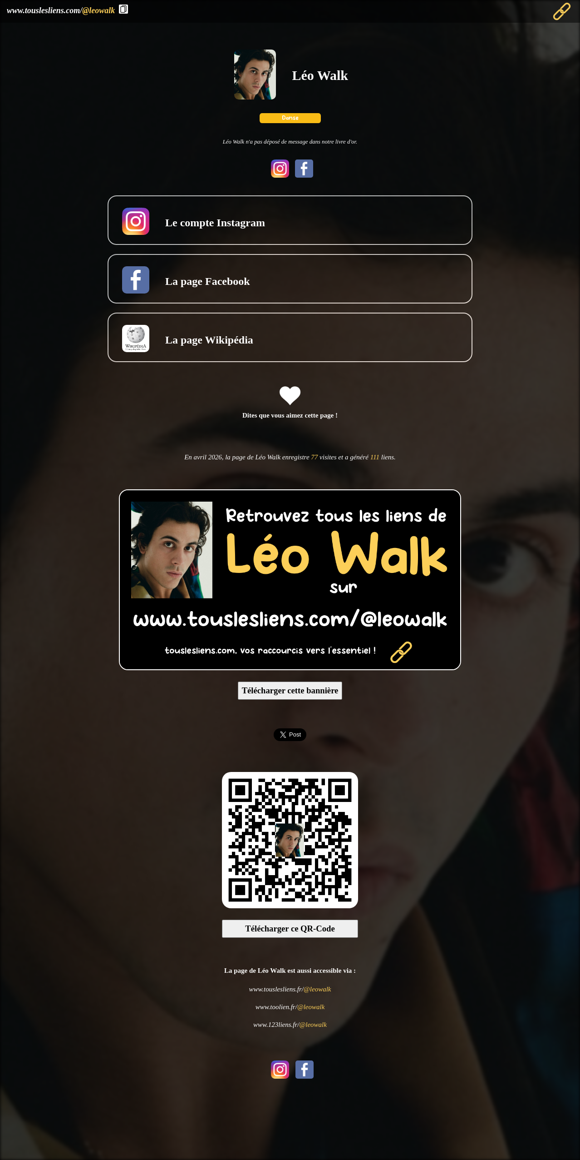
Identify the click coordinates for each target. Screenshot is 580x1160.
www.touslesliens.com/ (61, 10)
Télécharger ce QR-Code (290, 928)
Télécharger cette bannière (290, 690)
